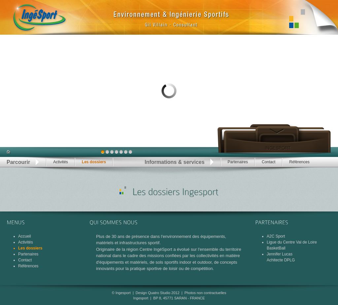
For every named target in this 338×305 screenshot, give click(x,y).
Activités (60, 162)
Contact (268, 162)
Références (299, 162)
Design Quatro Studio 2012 (158, 293)
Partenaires (238, 162)
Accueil (24, 236)
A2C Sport (276, 236)
